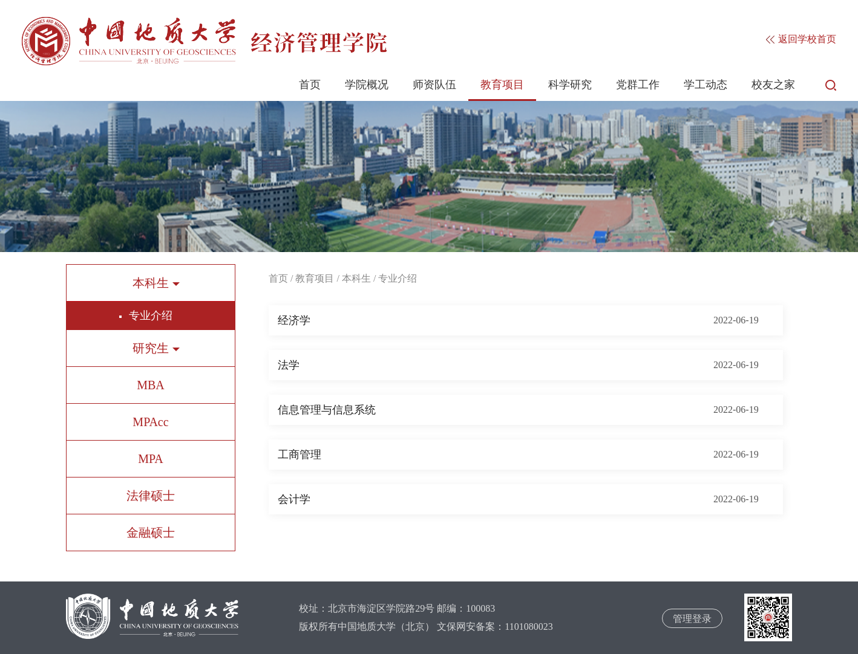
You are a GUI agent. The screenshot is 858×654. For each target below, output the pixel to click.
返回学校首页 (801, 39)
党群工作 (638, 85)
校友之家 (773, 85)
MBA (151, 385)
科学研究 (570, 85)
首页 (310, 85)
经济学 (294, 320)
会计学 (294, 499)
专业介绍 (150, 315)
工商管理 (299, 454)
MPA (150, 458)
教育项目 (502, 85)
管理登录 (692, 619)
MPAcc (150, 422)
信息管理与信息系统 (327, 410)
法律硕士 (150, 495)
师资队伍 (434, 85)
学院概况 (366, 85)
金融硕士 (150, 532)
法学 (289, 365)
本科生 (356, 278)
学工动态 (705, 85)
